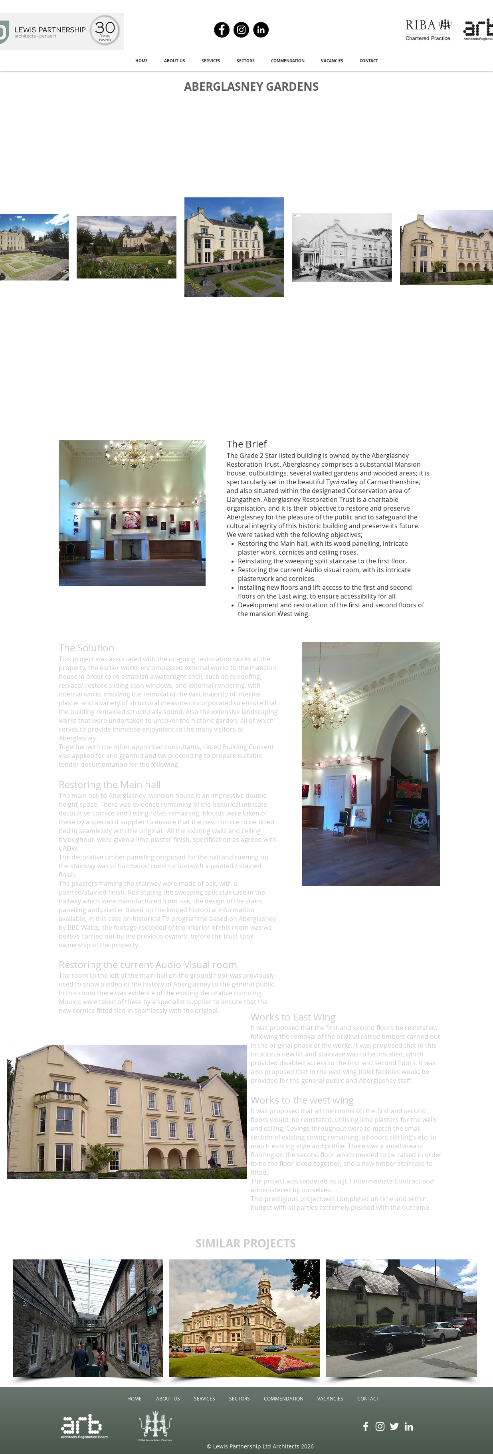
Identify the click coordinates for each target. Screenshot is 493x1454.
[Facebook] (222, 30)
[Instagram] (241, 30)
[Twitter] (394, 1426)
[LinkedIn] (261, 30)
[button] (175, 61)
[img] (401, 1318)
